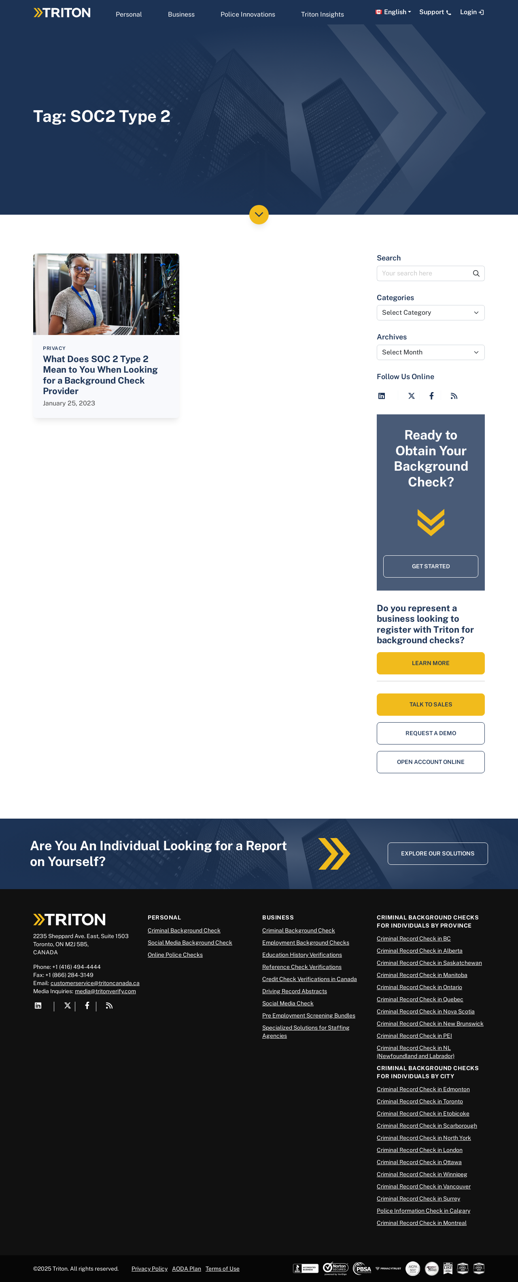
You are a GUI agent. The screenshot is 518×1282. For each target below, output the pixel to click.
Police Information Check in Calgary (423, 1210)
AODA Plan (186, 1268)
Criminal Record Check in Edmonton (423, 1089)
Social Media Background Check (190, 942)
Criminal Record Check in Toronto (420, 1101)
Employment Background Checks (305, 942)
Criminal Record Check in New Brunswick (430, 1023)
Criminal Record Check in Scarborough (427, 1125)
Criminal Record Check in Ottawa (419, 1162)
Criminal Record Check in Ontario (419, 987)
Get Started (431, 566)
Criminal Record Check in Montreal (422, 1223)
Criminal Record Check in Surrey (418, 1198)
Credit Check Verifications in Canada (309, 979)
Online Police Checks (175, 954)
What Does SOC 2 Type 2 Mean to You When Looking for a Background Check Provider (100, 375)
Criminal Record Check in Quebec (420, 999)
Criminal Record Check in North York (424, 1138)
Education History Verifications (302, 954)
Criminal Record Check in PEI (414, 1035)
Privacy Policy (150, 1268)
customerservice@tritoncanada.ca (95, 983)
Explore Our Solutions (438, 853)
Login (472, 12)
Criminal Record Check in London (420, 1150)
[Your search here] (423, 273)
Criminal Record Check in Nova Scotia (426, 1011)
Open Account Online (431, 762)
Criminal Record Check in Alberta (420, 950)
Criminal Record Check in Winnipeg (422, 1174)
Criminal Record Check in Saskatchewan (429, 963)
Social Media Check (288, 1003)
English (395, 12)
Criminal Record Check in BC (414, 938)
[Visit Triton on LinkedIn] (381, 395)
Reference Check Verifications (302, 967)
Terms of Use (223, 1268)
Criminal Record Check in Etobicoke (423, 1113)
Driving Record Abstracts (294, 991)
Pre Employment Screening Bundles (308, 1015)
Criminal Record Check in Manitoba (422, 975)
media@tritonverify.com (105, 991)
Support (435, 12)
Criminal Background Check (184, 930)
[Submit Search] (476, 273)
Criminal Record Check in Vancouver (424, 1186)
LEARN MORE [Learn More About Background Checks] (431, 663)
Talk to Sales (431, 704)
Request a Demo (430, 733)
